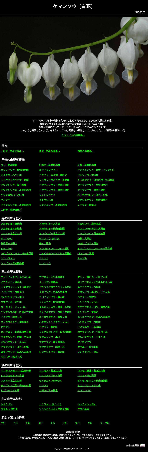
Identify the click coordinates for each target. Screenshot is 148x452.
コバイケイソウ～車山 (12, 297)
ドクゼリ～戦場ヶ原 (11, 317)
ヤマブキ (82, 258)
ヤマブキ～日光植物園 (12, 263)
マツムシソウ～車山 (49, 337)
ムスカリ (43, 258)
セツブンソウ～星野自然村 (91, 190)
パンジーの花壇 (86, 253)
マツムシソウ (84, 390)
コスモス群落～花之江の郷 (91, 370)
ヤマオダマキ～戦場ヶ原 (52, 347)
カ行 (15, 423)
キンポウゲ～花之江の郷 (52, 233)
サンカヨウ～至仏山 (88, 302)
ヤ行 (90, 423)
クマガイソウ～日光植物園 (91, 233)
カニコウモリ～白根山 (89, 287)
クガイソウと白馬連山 (12, 292)
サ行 (28, 423)
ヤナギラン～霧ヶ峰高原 (52, 342)
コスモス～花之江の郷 (50, 370)
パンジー (5, 200)
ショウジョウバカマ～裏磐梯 (54, 180)
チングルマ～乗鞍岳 (88, 312)
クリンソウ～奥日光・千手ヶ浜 (94, 292)
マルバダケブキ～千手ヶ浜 (91, 337)
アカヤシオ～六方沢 (49, 223)
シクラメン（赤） (87, 404)
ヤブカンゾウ (84, 342)
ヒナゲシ (5, 327)
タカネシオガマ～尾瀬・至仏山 (55, 307)
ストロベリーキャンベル (13, 307)
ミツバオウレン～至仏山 (13, 342)
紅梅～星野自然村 (87, 165)
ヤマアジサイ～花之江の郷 (15, 347)
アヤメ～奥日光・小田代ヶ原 (93, 277)
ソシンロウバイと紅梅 (12, 195)
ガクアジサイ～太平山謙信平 (16, 287)
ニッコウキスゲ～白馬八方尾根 (94, 317)
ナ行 (52, 423)
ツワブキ (43, 385)
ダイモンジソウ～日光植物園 (93, 380)
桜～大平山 (45, 243)
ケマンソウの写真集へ (73, 135)
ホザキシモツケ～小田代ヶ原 (93, 332)
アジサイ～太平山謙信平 (52, 277)
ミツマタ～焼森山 (87, 205)
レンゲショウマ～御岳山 (52, 352)
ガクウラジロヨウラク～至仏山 (55, 287)
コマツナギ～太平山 (11, 302)
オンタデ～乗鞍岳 (48, 282)
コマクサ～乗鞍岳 (87, 297)
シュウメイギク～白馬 (50, 375)
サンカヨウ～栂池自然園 (52, 302)
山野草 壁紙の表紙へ (12, 151)
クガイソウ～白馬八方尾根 (53, 292)
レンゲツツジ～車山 (88, 352)
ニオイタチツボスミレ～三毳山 (55, 253)
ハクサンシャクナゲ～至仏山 (54, 322)
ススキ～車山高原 (87, 375)
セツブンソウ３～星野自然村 (16, 190)
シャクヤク (6, 248)
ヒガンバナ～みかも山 (89, 385)
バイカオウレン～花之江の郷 (93, 195)
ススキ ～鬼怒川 (9, 409)
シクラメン (6, 404)
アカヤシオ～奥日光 (11, 223)
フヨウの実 (83, 409)
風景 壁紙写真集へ (49, 151)
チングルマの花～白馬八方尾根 (17, 312)
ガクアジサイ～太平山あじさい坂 (95, 282)
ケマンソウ (6, 238)
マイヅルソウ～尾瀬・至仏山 (16, 337)
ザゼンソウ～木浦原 (88, 175)
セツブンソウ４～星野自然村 (93, 185)
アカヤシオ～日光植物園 (52, 228)
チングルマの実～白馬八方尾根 (55, 312)
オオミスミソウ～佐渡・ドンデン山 (96, 170)
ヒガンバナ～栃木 (48, 390)
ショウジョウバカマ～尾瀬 (15, 180)
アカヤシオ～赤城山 (11, 228)
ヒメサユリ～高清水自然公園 (16, 332)
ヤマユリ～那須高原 (88, 347)
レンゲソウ (45, 263)
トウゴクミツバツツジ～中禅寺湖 (95, 248)
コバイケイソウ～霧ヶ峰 (52, 297)
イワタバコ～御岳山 (11, 282)
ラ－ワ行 (104, 423)
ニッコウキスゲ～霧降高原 (15, 322)
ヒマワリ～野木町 (48, 327)
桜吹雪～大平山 (9, 243)
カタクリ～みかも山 (11, 175)
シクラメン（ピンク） (50, 404)
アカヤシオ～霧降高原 (89, 223)
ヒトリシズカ (46, 200)
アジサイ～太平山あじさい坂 (16, 277)
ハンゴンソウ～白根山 (89, 322)
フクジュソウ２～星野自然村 (16, 205)
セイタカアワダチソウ (50, 380)
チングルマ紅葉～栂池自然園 (16, 385)
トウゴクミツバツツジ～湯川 (54, 248)
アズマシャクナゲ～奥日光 (91, 228)
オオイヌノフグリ (48, 170)
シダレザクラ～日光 (88, 243)
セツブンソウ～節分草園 (13, 185)
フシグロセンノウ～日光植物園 (55, 332)
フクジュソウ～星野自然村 (53, 205)
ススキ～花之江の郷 (11, 380)
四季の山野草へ (86, 151)
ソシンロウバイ (47, 195)
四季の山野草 (70, 449)
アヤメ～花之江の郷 (11, 233)
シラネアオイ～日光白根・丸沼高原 (96, 180)
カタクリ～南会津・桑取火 (53, 175)
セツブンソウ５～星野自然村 (54, 185)
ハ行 (65, 423)
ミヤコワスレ (8, 258)
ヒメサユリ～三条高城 (89, 327)
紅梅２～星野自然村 (49, 165)
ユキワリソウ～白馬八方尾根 (16, 352)
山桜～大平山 (84, 238)
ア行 (3, 423)
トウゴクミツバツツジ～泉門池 (17, 253)
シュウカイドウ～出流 (12, 375)
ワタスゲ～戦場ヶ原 (11, 357)
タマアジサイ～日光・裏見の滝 (94, 307)
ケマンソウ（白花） (49, 238)
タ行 (40, 423)
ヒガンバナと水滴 (10, 390)
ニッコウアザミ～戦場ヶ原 (53, 317)
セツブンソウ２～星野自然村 (54, 190)
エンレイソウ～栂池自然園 (15, 170)
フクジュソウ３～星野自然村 (93, 200)
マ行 (77, 423)
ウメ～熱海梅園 (9, 165)
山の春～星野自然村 (11, 210)
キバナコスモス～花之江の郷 (16, 370)
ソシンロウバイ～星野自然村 (54, 409)
